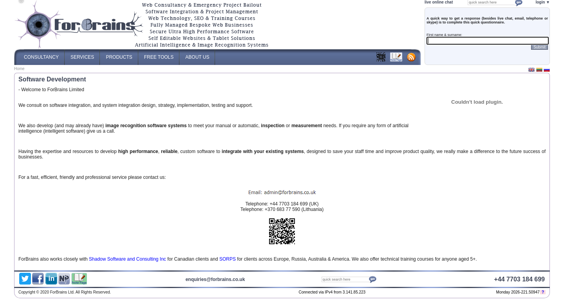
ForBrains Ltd (451, 293)
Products (119, 54)
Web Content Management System (482, 293)
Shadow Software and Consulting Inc (127, 259)
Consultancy (41, 54)
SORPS (227, 259)
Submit (539, 47)
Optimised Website (463, 293)
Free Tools (159, 54)
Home (19, 69)
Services (82, 54)
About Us (197, 54)
